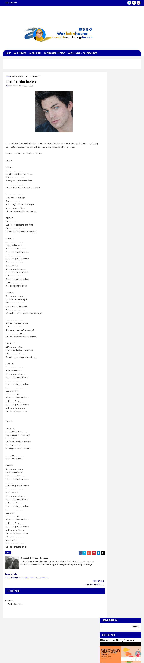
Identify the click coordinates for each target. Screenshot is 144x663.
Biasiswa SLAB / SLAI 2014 (111, 210)
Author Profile (11, 2)
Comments (131, 224)
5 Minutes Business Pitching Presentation (117, 94)
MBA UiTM (36, 52)
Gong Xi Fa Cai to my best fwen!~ (125, 143)
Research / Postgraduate (83, 52)
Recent (110, 224)
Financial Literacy (55, 52)
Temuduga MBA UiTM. (109, 204)
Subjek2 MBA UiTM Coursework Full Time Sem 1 (118, 137)
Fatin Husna (115, 629)
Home (9, 52)
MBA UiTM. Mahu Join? (121, 154)
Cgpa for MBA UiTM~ (121, 194)
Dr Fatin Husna (72, 12)
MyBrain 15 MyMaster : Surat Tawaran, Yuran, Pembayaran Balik (117, 176)
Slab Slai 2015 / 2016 (121, 164)
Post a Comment (15, 599)
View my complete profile (118, 636)
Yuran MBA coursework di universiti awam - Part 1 (118, 216)
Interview (21, 52)
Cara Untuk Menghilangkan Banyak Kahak (125, 184)
